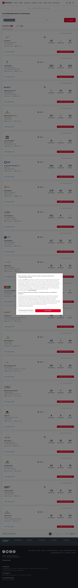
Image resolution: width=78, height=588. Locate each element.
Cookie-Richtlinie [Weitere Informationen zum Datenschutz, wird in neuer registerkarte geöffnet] (32, 290)
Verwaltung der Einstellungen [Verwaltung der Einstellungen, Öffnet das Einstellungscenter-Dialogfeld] (26, 310)
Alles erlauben (48, 310)
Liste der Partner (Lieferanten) (25, 305)
